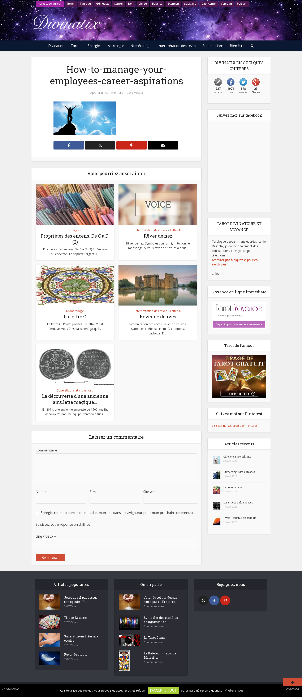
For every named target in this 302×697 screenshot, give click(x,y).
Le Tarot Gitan (154, 638)
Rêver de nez (158, 236)
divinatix (137, 93)
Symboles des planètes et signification (161, 620)
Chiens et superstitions (237, 456)
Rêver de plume (75, 655)
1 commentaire (153, 642)
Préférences (234, 690)
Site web (149, 491)
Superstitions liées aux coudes (81, 638)
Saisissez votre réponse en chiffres (63, 524)
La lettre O (75, 316)
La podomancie (232, 487)
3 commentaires (154, 606)
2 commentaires (154, 626)
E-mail (96, 491)
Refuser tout (292, 688)
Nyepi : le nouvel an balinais (239, 517)
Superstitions (213, 45)
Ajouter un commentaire (107, 93)
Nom (41, 491)
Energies (95, 45)
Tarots (76, 45)
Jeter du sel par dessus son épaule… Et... (80, 600)
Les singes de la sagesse (238, 502)
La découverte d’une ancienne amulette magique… (75, 399)
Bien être (237, 45)
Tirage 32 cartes (75, 618)
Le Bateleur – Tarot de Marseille (160, 655)
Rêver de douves (158, 316)
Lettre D (175, 311)
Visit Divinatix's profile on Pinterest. (235, 426)
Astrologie (116, 45)
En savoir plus (10, 689)
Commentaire (46, 450)
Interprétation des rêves (177, 45)
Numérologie (140, 45)
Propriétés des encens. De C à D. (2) (74, 239)
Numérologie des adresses (239, 471)
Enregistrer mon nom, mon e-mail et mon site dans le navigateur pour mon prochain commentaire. (118, 512)
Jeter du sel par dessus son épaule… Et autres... (160, 600)
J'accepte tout (163, 690)
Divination (56, 45)
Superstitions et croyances (75, 390)
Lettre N (175, 230)
